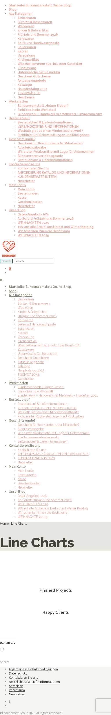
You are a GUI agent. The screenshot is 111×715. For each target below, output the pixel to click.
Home (4, 523)
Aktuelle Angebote (32, 80)
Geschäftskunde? (22, 139)
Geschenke (26, 97)
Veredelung (26, 55)
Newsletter (26, 181)
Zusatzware (27, 68)
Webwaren (26, 26)
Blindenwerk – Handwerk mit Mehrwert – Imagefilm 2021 (60, 114)
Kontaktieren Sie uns (24, 164)
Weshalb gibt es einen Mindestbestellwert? (50, 130)
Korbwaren (26, 38)
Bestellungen (28, 193)
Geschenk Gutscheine (34, 76)
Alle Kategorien (20, 13)
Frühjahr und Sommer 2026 (38, 34)
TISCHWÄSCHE (29, 93)
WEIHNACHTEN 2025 (33, 222)
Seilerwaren (27, 47)
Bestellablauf (19, 118)
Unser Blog (17, 210)
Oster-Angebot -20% (33, 214)
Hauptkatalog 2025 (32, 89)
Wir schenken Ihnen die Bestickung (44, 231)
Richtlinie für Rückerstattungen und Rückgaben (53, 135)
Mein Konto (17, 185)
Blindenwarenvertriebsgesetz (40, 156)
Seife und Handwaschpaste (38, 43)
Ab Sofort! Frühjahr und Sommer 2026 (46, 218)
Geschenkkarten (30, 202)
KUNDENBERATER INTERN (37, 176)
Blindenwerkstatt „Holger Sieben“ (43, 105)
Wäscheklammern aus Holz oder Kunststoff (50, 64)
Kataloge (25, 84)
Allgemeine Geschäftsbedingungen (33, 669)
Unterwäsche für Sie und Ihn (39, 72)
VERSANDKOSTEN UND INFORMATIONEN (48, 126)
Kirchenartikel (28, 59)
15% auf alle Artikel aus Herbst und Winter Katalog (56, 227)
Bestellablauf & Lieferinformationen (45, 122)
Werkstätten (18, 101)
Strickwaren (27, 18)
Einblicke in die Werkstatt (37, 110)
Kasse (22, 197)
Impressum (17, 690)
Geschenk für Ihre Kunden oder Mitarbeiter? (50, 143)
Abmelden (16, 686)
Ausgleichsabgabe (32, 147)
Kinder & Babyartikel (33, 30)
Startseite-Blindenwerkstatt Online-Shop (40, 5)
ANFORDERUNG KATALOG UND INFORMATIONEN (54, 172)
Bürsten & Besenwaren (35, 22)
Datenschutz (18, 673)
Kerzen (23, 51)
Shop (12, 9)
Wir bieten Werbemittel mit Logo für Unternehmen (56, 151)
